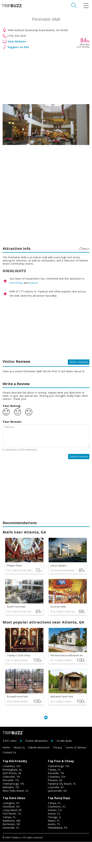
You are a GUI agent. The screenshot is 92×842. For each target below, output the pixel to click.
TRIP (12, 6)
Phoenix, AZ (55, 780)
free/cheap (16, 282)
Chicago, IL (54, 817)
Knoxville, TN (11, 780)
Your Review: (12, 421)
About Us (19, 747)
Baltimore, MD (12, 820)
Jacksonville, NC (57, 791)
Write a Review (79, 362)
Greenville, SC (11, 828)
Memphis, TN (11, 787)
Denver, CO (55, 810)
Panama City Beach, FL (62, 784)
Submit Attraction (39, 747)
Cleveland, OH (11, 806)
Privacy (57, 747)
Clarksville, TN (11, 776)
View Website (17, 41)
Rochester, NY (11, 824)
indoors (33, 282)
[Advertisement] (46, 76)
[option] (46, 124)
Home (6, 747)
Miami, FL (54, 820)
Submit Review (79, 456)
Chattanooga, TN (13, 784)
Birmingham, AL (12, 769)
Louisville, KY (56, 787)
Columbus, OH (11, 766)
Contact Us (9, 752)
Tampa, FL (54, 769)
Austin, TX (54, 824)
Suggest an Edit (18, 47)
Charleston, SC (57, 806)
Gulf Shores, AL (12, 773)
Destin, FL (54, 813)
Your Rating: (12, 406)
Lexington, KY (11, 803)
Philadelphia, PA (57, 828)
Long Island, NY (12, 810)
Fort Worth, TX (12, 813)
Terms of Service (75, 747)
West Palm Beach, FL (16, 791)
